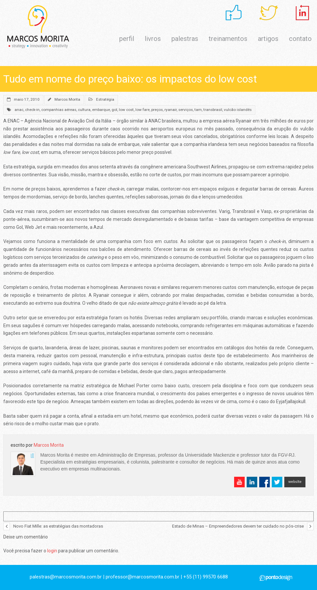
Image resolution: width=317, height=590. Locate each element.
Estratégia (105, 99)
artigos (268, 39)
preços (157, 109)
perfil (126, 39)
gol (114, 109)
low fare (142, 109)
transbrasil (212, 109)
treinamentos (228, 39)
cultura (84, 109)
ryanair (170, 109)
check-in (32, 109)
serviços (185, 109)
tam (198, 109)
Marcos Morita (67, 99)
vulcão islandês (238, 109)
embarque (101, 109)
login (52, 550)
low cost (126, 109)
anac (19, 109)
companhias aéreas (58, 109)
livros (153, 39)
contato (300, 39)
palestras (184, 39)
